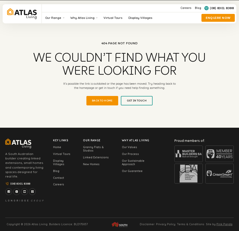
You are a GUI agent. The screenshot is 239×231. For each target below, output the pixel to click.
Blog (198, 8)
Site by (219, 224)
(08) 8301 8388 (219, 8)
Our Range (54, 18)
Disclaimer (147, 224)
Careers (185, 8)
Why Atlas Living (83, 18)
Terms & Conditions (190, 224)
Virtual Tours (112, 18)
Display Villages (140, 18)
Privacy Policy (165, 224)
